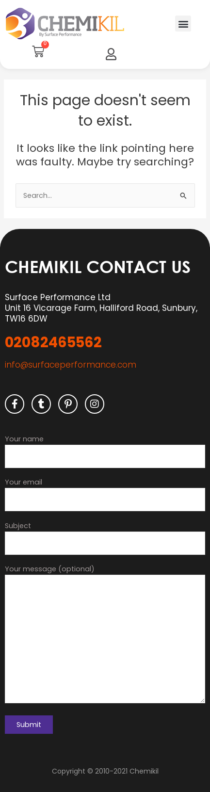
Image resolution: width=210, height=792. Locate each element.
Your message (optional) (105, 635)
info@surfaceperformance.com (70, 365)
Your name (105, 451)
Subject (105, 538)
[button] (183, 24)
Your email (105, 494)
